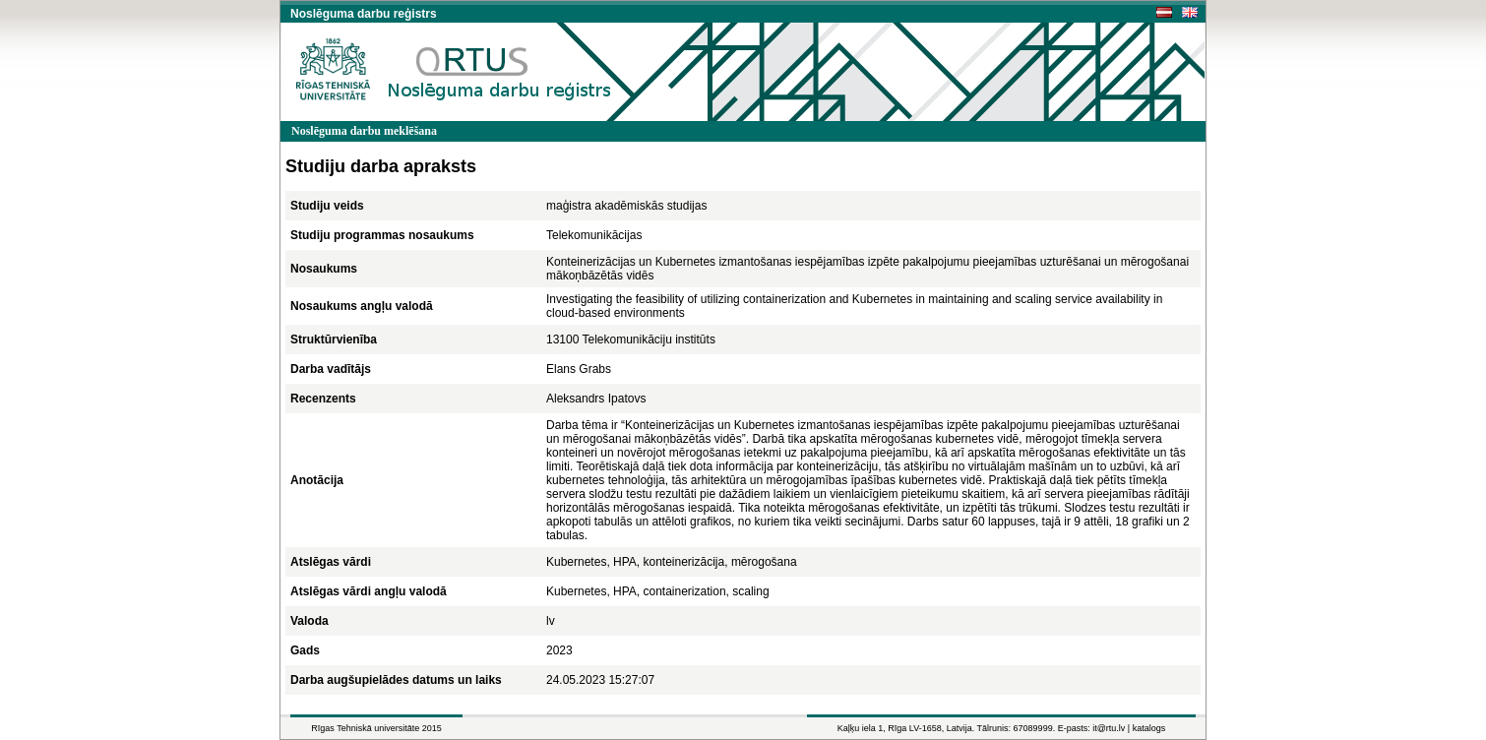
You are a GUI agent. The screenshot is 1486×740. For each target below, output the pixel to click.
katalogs (1149, 728)
